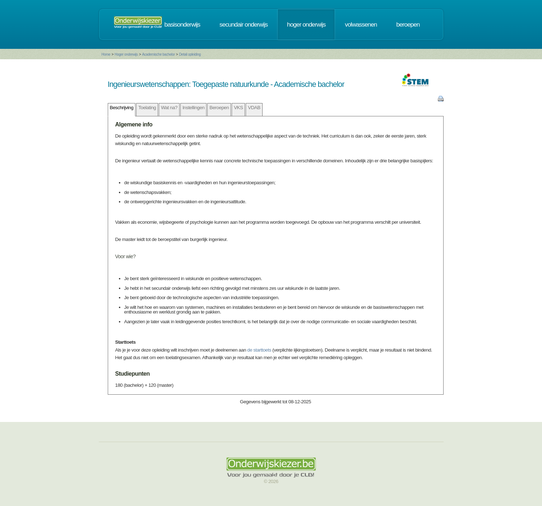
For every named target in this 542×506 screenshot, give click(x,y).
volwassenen (361, 24)
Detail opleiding (189, 54)
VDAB (254, 107)
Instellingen (193, 107)
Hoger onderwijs (126, 54)
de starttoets (259, 350)
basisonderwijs (182, 24)
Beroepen (219, 107)
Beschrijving (122, 107)
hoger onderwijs (306, 24)
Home (106, 54)
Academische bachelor (158, 54)
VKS (238, 107)
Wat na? (169, 107)
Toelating (147, 107)
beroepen (408, 24)
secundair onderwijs (243, 24)
